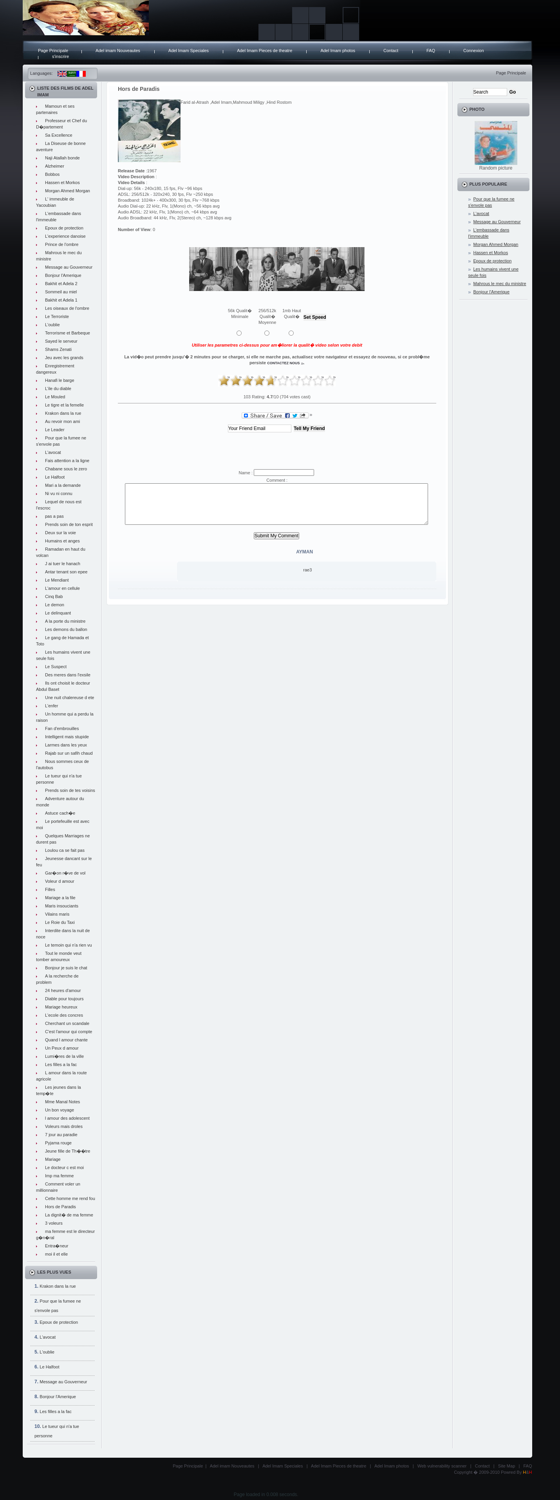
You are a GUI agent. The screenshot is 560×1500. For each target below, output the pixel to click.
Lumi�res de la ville (64, 1056)
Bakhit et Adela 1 (61, 300)
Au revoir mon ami (62, 421)
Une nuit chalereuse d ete (69, 697)
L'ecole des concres (64, 1015)
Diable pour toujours (64, 998)
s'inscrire (60, 56)
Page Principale (53, 50)
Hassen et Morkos (62, 182)
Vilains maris (57, 914)
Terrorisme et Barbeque (67, 333)
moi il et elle (56, 1254)
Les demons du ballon (66, 629)
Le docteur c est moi (64, 1167)
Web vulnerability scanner (442, 1466)
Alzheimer (54, 166)
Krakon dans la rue (63, 413)
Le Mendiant (57, 580)
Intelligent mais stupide (67, 736)
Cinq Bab (54, 596)
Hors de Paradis (60, 1206)
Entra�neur (56, 1245)
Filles (50, 889)
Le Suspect (56, 666)
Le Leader (55, 429)
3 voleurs (54, 1223)
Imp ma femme (59, 1175)
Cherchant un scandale (67, 1023)
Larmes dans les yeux (66, 745)
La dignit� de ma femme (69, 1215)
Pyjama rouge (58, 1142)
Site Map (506, 1466)
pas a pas (54, 516)
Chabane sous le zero (66, 468)
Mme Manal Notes (62, 1101)
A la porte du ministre (65, 621)
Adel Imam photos (337, 50)
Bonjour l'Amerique (63, 275)
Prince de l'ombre (61, 244)
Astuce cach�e (60, 813)
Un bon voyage (59, 1110)
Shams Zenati (58, 349)
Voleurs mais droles (64, 1126)
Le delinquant (58, 613)
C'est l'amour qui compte (68, 1031)
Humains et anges (62, 541)
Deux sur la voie (60, 532)
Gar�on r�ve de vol (65, 873)
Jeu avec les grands (64, 357)
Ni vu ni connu (58, 493)
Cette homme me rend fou (70, 1198)
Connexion (473, 50)
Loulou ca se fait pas (65, 850)
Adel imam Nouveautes (118, 50)
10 (330, 381)
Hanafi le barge (59, 380)
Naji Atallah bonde (62, 157)
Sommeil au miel (61, 291)
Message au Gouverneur (68, 267)
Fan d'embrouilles (62, 728)
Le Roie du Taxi (60, 922)
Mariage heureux (61, 1007)
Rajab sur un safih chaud (69, 753)
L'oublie (52, 324)
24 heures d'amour (63, 990)
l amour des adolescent (67, 1118)
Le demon (54, 604)
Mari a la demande (63, 485)
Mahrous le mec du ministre (499, 283)
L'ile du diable (58, 388)
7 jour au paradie (61, 1134)
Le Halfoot (55, 477)
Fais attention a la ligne (67, 460)
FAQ (430, 50)
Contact (390, 50)
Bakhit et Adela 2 (61, 283)
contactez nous (283, 363)
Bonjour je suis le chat (66, 967)
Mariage (53, 1159)
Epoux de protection (64, 228)
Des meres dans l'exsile (67, 674)
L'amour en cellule (62, 588)
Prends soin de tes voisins (70, 790)
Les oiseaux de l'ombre (67, 308)
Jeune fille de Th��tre (67, 1151)
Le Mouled (55, 396)
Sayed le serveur (61, 341)
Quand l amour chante (66, 1039)
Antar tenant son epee (66, 571)
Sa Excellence (58, 135)
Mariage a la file (60, 897)
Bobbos (52, 174)
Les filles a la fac (61, 1064)
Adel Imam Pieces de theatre (264, 50)
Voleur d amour (59, 881)
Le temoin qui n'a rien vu (68, 945)
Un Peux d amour (62, 1048)
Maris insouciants (61, 906)
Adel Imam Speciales (188, 50)
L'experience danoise (65, 236)
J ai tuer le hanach (62, 563)
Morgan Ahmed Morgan (67, 190)
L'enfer (51, 705)
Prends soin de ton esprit (69, 524)
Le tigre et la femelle (64, 405)
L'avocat (53, 452)
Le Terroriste (57, 316)
